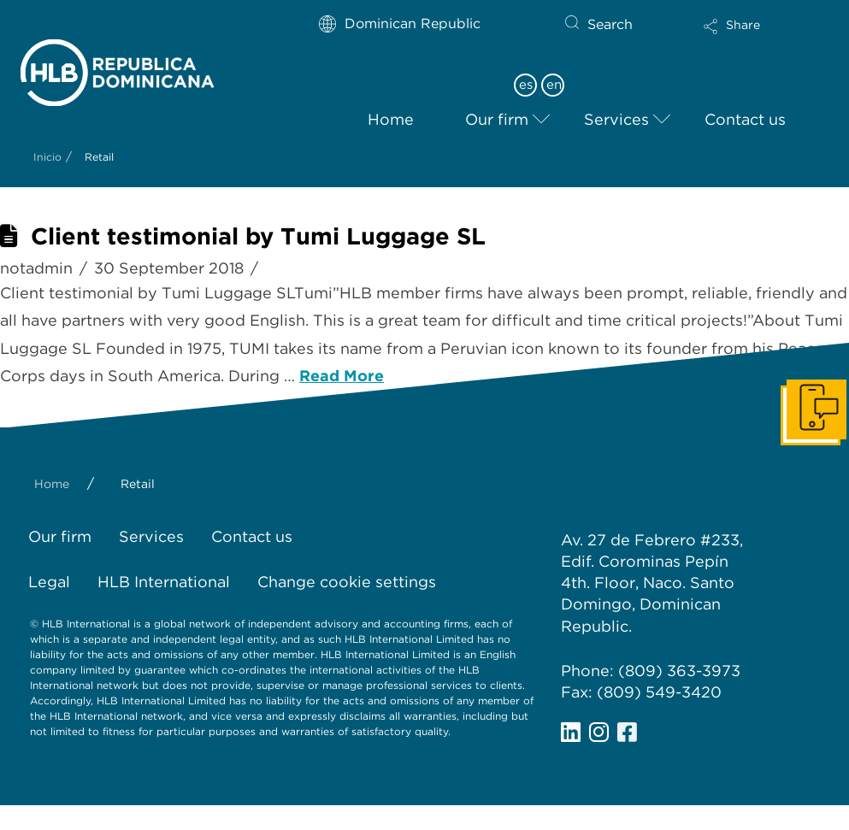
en (554, 84)
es (526, 84)
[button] (748, 37)
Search (610, 24)
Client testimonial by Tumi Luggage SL (258, 236)
